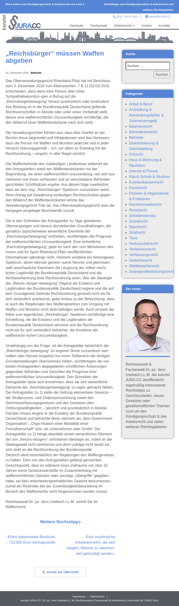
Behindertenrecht (143, 132)
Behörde (36, 72)
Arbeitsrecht (124, 25)
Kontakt (164, 25)
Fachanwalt (98, 25)
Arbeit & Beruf (140, 104)
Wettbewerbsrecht (144, 266)
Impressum (78, 596)
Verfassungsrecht (143, 255)
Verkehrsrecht (140, 260)
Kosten (147, 25)
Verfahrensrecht (142, 249)
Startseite (76, 25)
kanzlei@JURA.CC (160, 16)
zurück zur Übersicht (60, 572)
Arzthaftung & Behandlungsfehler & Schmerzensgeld (146, 115)
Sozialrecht (138, 221)
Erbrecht (136, 154)
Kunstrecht (138, 188)
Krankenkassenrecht (146, 182)
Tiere (133, 238)
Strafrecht (137, 232)
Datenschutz (97, 596)
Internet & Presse (143, 171)
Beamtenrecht (140, 126)
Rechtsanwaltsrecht (145, 204)
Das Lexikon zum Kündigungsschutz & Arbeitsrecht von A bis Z (45, 4)
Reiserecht (138, 210)
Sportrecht (137, 227)
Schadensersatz (142, 216)
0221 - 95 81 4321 (127, 16)
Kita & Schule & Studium (149, 177)
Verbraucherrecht (143, 244)
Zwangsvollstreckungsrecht (151, 271)
